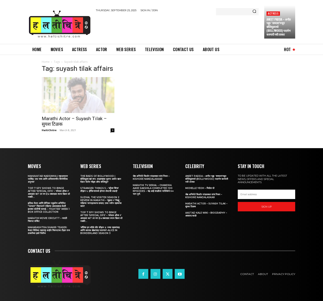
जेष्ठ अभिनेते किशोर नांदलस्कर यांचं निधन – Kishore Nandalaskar (151, 177)
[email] (266, 194)
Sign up (266, 206)
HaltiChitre (49, 130)
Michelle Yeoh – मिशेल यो (199, 188)
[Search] (254, 11)
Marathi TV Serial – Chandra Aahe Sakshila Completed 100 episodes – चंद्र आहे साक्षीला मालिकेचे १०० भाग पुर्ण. (153, 189)
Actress (273, 13)
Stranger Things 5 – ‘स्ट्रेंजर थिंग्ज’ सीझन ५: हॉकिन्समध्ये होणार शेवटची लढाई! (99, 190)
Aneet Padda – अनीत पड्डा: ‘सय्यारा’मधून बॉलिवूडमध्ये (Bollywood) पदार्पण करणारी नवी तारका (206, 179)
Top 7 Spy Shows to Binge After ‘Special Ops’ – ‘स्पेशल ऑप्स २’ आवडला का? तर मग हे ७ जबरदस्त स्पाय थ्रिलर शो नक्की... (49, 192)
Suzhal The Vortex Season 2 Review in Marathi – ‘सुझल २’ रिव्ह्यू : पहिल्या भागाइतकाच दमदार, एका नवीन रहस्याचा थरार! (101, 202)
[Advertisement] (177, 27)
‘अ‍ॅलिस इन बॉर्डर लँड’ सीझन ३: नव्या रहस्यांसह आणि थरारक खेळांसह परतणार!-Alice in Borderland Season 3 (100, 230)
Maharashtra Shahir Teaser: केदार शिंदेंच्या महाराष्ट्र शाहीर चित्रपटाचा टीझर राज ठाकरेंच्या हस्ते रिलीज (49, 230)
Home (46, 62)
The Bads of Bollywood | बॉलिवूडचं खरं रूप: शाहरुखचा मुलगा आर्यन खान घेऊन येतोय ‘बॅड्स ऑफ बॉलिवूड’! (100, 179)
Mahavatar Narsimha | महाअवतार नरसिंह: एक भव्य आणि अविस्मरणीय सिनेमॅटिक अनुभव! (48, 179)
